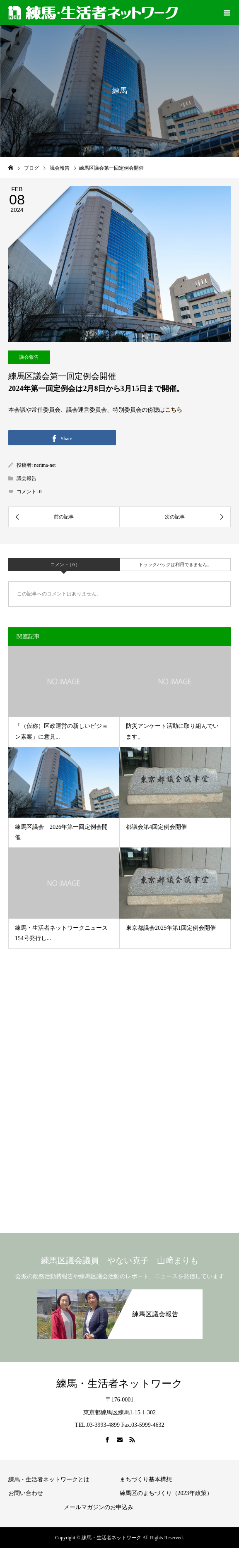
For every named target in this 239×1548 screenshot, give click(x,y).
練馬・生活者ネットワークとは (48, 1479)
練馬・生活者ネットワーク (119, 1383)
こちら (173, 410)
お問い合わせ (25, 1493)
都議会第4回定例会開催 (156, 827)
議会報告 (29, 357)
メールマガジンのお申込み (98, 1507)
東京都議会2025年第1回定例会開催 (171, 928)
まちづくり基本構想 (146, 1479)
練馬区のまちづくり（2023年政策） (166, 1493)
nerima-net (45, 465)
